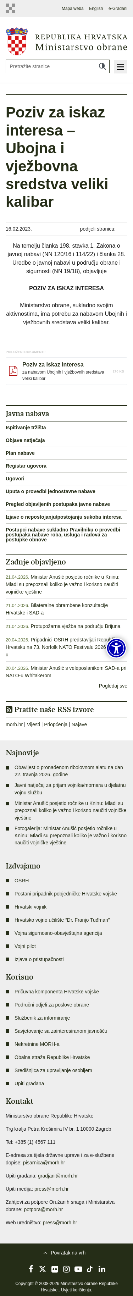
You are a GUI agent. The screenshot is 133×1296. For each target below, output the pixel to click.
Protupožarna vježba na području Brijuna (75, 626)
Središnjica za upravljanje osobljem (53, 1070)
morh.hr (14, 724)
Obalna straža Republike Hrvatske (52, 1057)
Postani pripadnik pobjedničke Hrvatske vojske (66, 894)
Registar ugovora (26, 466)
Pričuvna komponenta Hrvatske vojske (57, 991)
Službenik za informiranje (42, 1018)
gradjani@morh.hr (58, 1176)
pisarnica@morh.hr (44, 1162)
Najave (79, 724)
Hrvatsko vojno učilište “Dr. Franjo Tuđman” (62, 920)
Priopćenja (55, 724)
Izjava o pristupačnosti (39, 959)
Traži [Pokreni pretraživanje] (102, 66)
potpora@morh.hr (43, 1209)
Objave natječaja (25, 440)
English (96, 8)
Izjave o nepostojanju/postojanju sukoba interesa (64, 517)
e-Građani (118, 8)
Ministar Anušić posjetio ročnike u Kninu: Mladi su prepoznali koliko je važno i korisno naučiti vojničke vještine (63, 584)
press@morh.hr (51, 1189)
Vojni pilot (25, 946)
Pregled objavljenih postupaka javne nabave (58, 504)
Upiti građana (29, 1083)
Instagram (66, 1269)
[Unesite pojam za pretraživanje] (58, 66)
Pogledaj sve (113, 686)
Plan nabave (20, 453)
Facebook (31, 1269)
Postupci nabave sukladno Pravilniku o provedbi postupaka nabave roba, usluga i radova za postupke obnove (63, 534)
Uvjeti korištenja (76, 1289)
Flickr (54, 1269)
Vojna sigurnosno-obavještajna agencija (58, 933)
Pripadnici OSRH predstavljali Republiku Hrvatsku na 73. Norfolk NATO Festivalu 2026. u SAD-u (65, 647)
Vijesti (33, 724)
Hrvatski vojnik (30, 907)
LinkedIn (102, 1269)
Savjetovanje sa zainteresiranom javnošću (61, 1031)
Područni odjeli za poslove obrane (52, 1005)
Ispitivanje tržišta (26, 427)
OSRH (22, 880)
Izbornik (120, 66)
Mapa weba (72, 8)
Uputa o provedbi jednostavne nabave (50, 491)
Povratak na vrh (68, 1253)
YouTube (78, 1269)
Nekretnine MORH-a (37, 1044)
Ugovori (15, 478)
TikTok (90, 1269)
